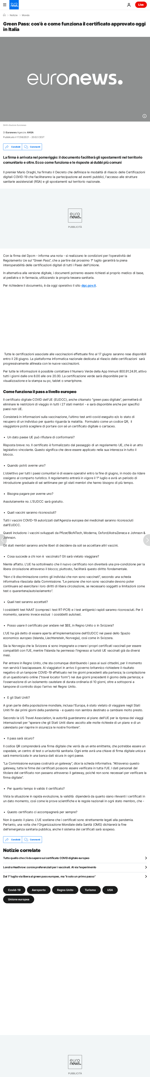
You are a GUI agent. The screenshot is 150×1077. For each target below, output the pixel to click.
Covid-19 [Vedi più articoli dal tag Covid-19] (14, 890)
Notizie (14, 15)
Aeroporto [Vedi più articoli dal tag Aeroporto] (39, 890)
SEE (68, 625)
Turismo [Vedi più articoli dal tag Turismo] (90, 890)
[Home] (4, 15)
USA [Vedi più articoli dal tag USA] (110, 890)
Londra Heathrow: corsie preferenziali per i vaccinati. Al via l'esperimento (49, 867)
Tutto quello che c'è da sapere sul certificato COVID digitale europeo (46, 858)
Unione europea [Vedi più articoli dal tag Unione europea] (18, 899)
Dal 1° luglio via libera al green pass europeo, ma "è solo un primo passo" (49, 876)
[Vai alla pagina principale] (14, 4)
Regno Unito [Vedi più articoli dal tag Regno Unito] (65, 890)
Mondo (25, 15)
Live (141, 4)
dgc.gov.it (88, 285)
